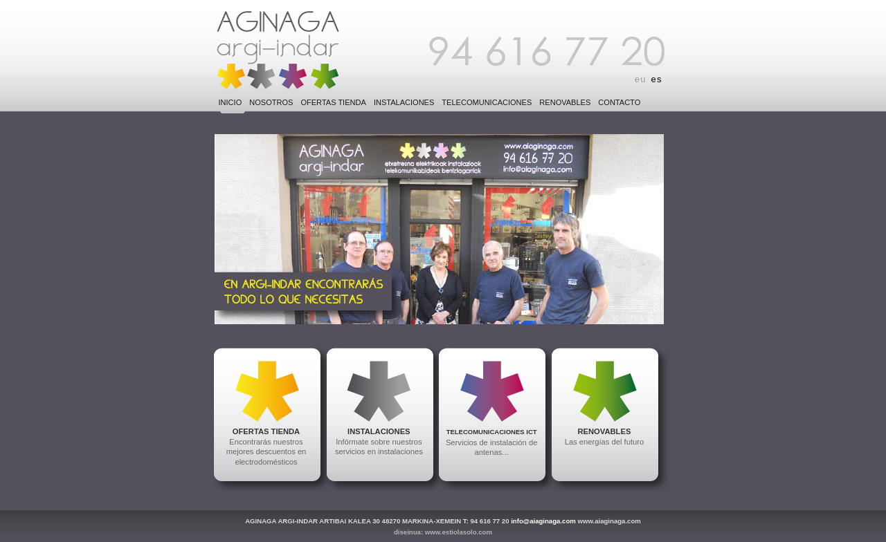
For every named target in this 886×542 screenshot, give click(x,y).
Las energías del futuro (604, 436)
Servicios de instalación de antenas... (491, 442)
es (656, 79)
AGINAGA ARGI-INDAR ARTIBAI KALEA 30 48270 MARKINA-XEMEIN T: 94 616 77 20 (377, 521)
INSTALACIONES (404, 102)
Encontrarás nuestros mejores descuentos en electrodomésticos (266, 446)
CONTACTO (619, 102)
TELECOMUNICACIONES (487, 102)
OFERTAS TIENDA (332, 102)
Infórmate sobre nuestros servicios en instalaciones (379, 441)
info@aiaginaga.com (543, 521)
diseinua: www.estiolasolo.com (443, 532)
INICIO (230, 102)
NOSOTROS (271, 102)
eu (641, 79)
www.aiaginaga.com (608, 521)
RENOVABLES (564, 102)
